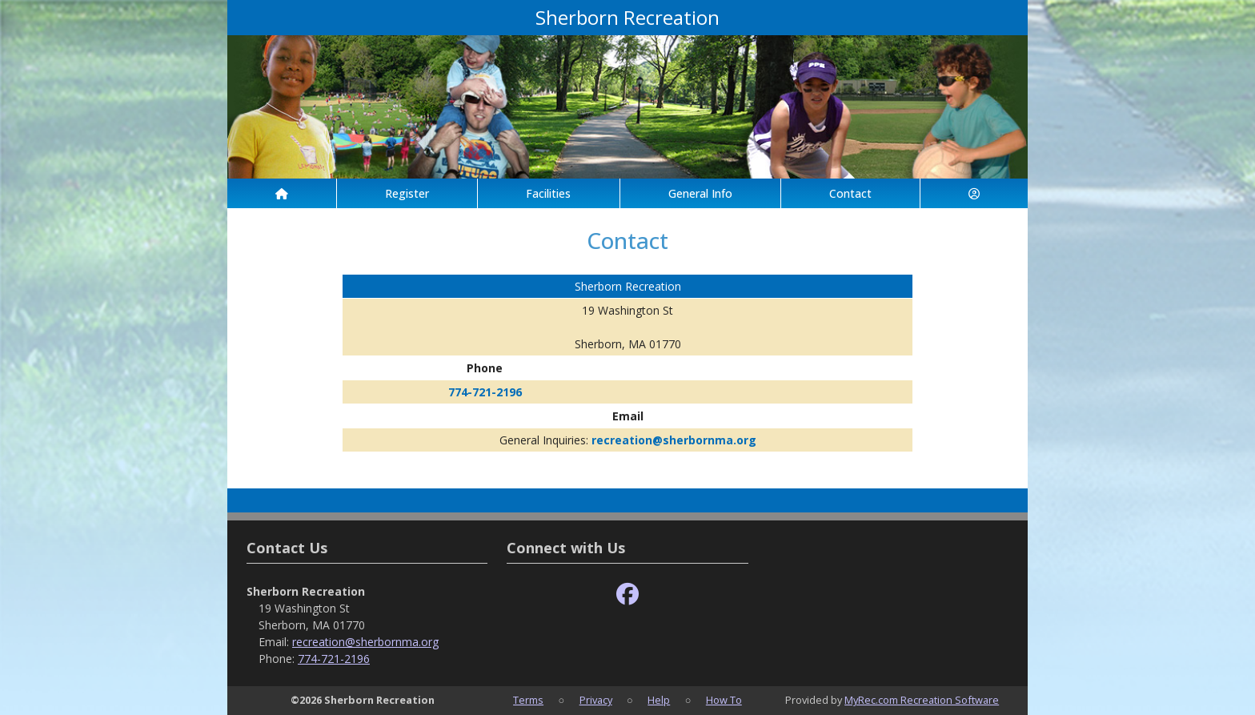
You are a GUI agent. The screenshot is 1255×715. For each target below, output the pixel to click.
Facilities (548, 193)
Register (407, 193)
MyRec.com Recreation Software (921, 700)
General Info (700, 193)
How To (724, 700)
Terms (528, 700)
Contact (850, 193)
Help (659, 700)
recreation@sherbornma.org (673, 440)
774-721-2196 (485, 392)
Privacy (595, 700)
